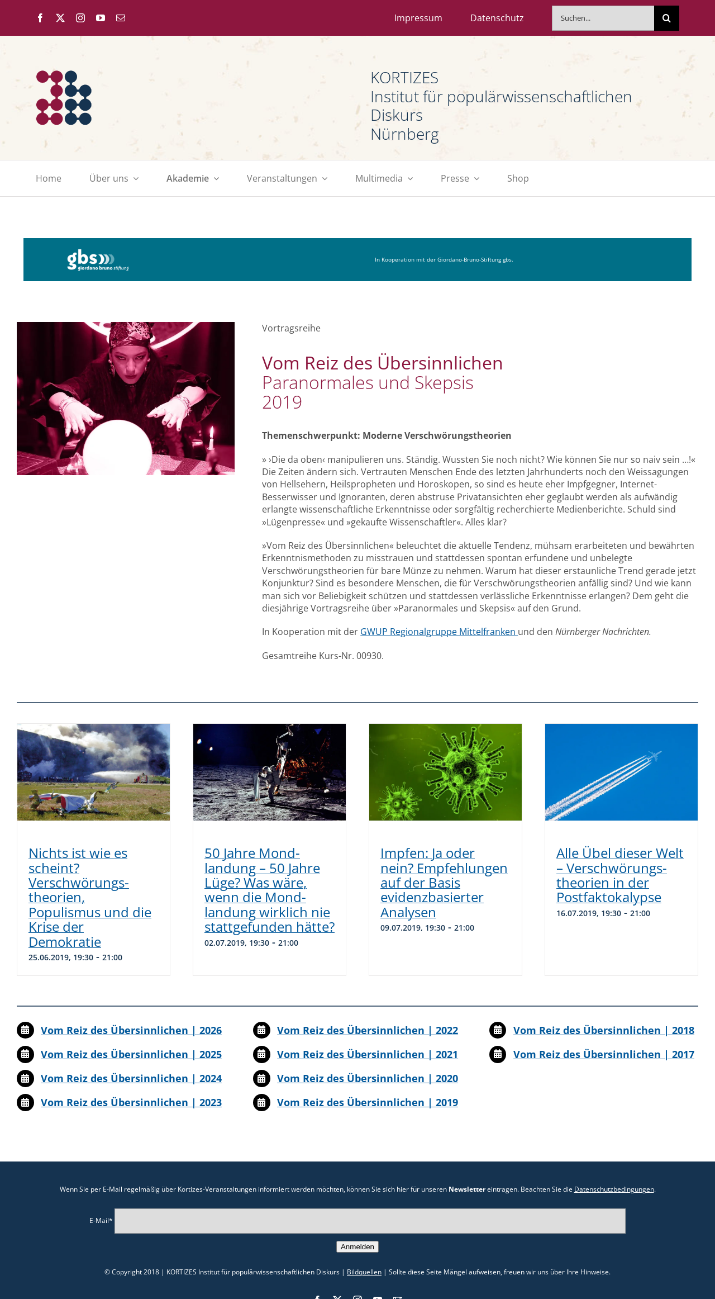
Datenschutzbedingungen (614, 1189)
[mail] (120, 17)
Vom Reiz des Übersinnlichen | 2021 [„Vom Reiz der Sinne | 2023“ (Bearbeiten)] (367, 1054)
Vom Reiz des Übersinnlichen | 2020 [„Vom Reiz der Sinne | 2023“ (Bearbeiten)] (367, 1078)
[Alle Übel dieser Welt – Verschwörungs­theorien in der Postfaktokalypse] (621, 772)
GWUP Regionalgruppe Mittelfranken (439, 631)
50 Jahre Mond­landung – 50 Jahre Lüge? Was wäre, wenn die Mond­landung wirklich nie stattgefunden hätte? (269, 889)
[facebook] (40, 17)
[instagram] (80, 17)
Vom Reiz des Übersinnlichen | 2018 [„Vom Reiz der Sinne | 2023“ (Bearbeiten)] (603, 1030)
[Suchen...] (603, 18)
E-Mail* (101, 1220)
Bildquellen (364, 1272)
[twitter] (60, 17)
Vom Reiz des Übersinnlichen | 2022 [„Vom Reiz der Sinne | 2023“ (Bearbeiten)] (367, 1030)
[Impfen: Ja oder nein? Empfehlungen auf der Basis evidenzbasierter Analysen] (445, 772)
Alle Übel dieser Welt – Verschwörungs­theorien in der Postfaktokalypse (620, 874)
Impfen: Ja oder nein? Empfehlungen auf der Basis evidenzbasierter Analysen (444, 882)
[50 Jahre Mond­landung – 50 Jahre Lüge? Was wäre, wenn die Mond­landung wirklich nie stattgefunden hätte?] (269, 772)
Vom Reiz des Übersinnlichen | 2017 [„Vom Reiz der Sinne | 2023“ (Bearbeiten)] (603, 1054)
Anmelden (357, 1247)
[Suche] (666, 18)
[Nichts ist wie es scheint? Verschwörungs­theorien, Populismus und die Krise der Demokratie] (93, 772)
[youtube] (100, 17)
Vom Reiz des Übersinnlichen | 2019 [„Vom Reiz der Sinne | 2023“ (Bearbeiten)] (367, 1102)
